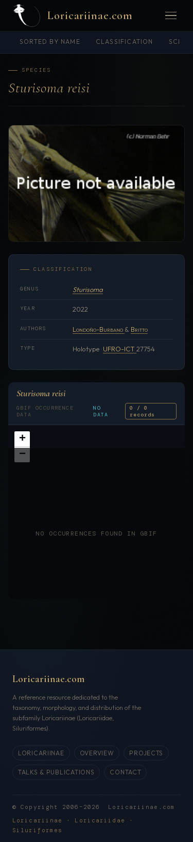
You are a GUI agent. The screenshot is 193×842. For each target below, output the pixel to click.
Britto (139, 329)
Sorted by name (50, 41)
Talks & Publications (56, 772)
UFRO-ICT (119, 349)
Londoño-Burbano (99, 329)
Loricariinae (41, 753)
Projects (146, 753)
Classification (124, 41)
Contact (125, 772)
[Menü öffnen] (171, 16)
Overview (97, 753)
